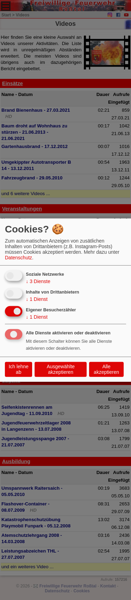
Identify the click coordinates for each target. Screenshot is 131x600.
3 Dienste (38, 281)
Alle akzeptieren (106, 369)
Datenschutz (18, 257)
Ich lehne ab (19, 369)
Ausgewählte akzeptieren (61, 369)
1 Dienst (37, 299)
